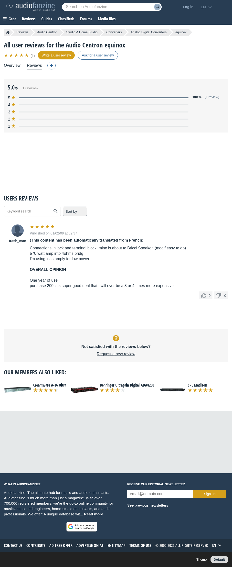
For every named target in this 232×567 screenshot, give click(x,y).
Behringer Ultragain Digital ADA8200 (127, 385)
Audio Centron (47, 32)
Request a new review (116, 354)
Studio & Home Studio (81, 32)
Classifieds (66, 19)
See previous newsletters (147, 505)
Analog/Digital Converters (149, 32)
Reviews (28, 19)
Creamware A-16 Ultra (49, 385)
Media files (107, 19)
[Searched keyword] (112, 7)
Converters (114, 32)
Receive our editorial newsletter (156, 484)
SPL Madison (197, 385)
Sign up (209, 494)
